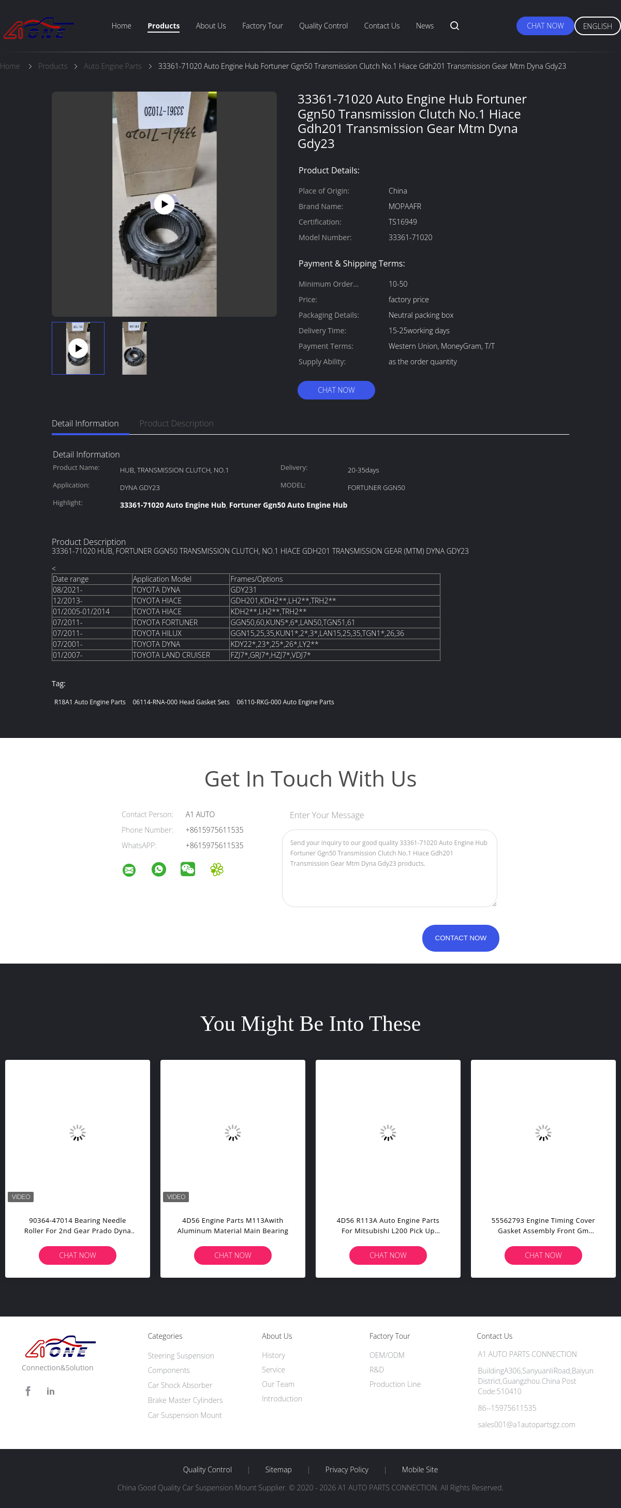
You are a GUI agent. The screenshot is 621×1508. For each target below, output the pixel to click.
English (597, 26)
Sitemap (278, 1469)
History (273, 1355)
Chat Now (545, 26)
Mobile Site (420, 1469)
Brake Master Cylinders (185, 1400)
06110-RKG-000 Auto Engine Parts (285, 702)
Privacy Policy (347, 1469)
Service (273, 1369)
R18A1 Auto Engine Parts (90, 702)
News (425, 26)
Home (121, 26)
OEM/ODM (387, 1355)
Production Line (395, 1384)
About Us (211, 26)
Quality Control (323, 26)
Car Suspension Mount (185, 1415)
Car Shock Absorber (180, 1385)
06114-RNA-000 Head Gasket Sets (180, 702)
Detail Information (85, 423)
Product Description (177, 423)
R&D (376, 1369)
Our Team (278, 1384)
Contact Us (382, 26)
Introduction (282, 1398)
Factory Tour (262, 26)
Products (163, 26)
